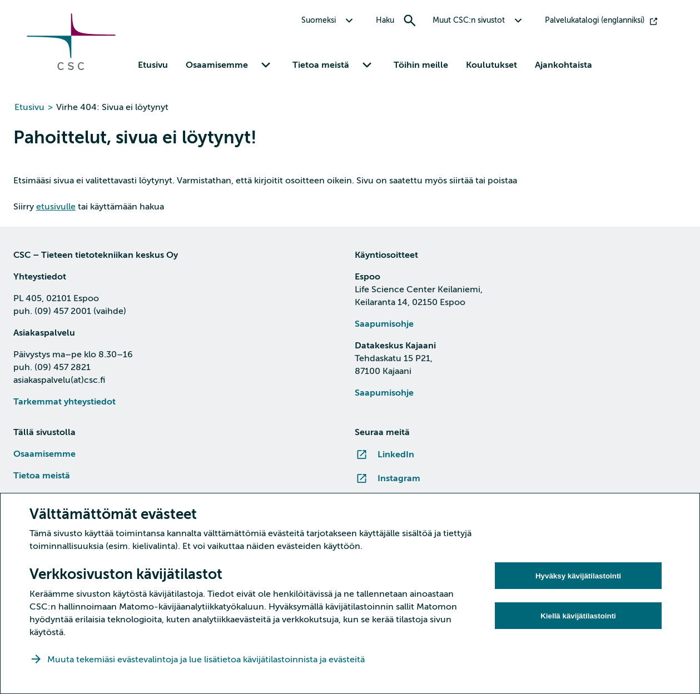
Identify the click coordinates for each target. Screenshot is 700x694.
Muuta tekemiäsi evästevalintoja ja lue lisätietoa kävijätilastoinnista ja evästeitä (207, 660)
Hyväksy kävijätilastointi (578, 576)
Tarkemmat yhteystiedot (64, 402)
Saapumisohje (384, 324)
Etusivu (153, 65)
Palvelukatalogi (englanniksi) (594, 20)
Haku (385, 20)
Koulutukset (491, 65)
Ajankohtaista (563, 65)
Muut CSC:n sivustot (469, 20)
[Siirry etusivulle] (71, 67)
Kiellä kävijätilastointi (578, 616)
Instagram (399, 478)
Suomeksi (318, 20)
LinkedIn (396, 455)
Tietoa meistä (320, 65)
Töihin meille (421, 65)
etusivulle (56, 207)
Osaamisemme (217, 65)
